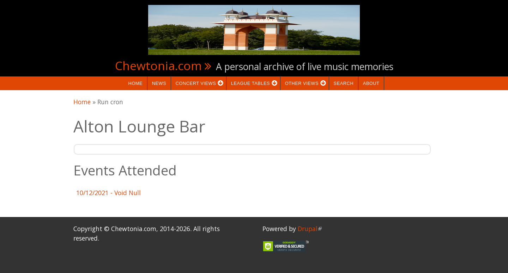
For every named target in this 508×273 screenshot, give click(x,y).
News (159, 83)
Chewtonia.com (158, 65)
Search (343, 83)
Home (135, 83)
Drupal (310, 228)
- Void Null (108, 192)
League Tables (252, 83)
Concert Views (198, 83)
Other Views (303, 83)
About (371, 83)
